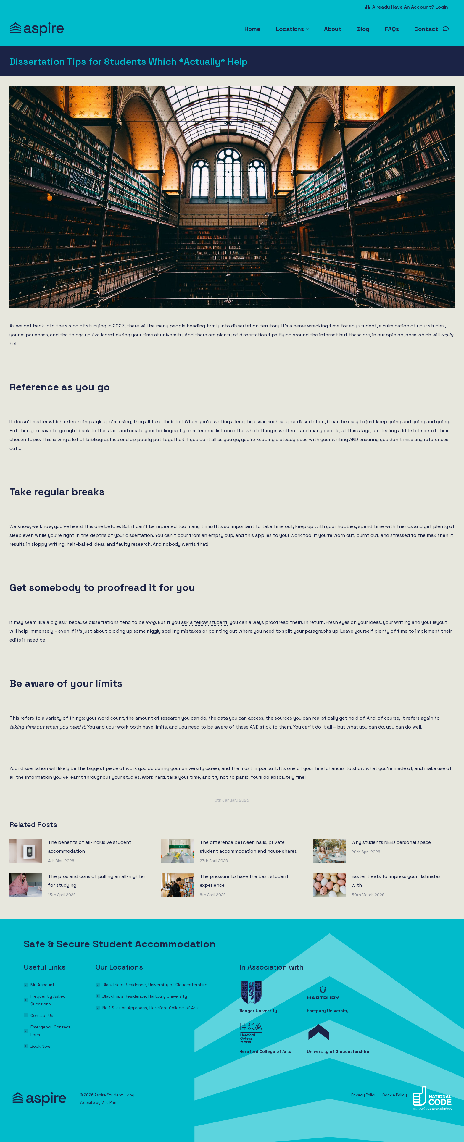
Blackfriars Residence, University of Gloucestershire (154, 984)
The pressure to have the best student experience (244, 880)
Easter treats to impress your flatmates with (396, 880)
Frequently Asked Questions (48, 1000)
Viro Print (110, 1102)
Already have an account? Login (406, 7)
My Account (42, 984)
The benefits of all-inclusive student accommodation (89, 846)
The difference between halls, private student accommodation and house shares (248, 846)
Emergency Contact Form (50, 1030)
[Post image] (25, 851)
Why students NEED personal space (391, 842)
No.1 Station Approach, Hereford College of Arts (151, 1007)
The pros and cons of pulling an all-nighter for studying (96, 880)
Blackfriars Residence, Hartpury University (144, 996)
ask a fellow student (204, 622)
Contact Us (41, 1015)
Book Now (40, 1046)
